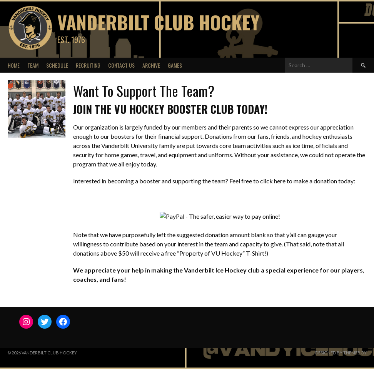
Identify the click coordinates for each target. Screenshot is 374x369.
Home (14, 65)
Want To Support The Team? (143, 90)
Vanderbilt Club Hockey (158, 22)
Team (32, 65)
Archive (151, 65)
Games (175, 65)
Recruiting (88, 65)
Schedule (57, 65)
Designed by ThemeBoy (341, 352)
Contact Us (121, 65)
